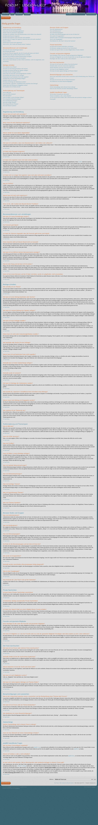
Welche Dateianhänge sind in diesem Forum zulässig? (62, 87)
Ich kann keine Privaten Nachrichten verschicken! (61, 46)
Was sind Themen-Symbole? (9, 105)
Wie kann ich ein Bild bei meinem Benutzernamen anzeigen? (17, 56)
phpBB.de (76, 749)
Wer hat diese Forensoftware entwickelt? (59, 94)
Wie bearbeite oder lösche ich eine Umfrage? (13, 75)
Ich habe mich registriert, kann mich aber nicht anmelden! (16, 37)
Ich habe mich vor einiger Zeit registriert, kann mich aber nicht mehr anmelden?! (22, 39)
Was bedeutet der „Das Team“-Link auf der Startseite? (62, 41)
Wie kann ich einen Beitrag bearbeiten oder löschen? (15, 68)
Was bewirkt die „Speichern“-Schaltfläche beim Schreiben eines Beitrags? (20, 83)
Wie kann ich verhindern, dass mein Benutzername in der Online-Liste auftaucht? (22, 34)
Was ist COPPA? (7, 41)
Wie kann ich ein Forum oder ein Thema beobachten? (62, 79)
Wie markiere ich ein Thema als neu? (11, 87)
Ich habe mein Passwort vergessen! (11, 36)
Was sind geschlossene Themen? (10, 104)
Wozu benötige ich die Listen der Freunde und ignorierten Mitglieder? (66, 55)
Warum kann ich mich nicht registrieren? (12, 42)
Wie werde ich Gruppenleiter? (57, 36)
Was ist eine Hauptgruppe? (56, 39)
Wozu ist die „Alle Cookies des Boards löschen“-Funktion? (17, 44)
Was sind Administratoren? (56, 29)
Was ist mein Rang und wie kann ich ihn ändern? (14, 58)
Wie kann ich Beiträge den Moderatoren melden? (14, 82)
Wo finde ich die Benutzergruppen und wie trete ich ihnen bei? (64, 34)
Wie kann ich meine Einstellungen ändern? (13, 50)
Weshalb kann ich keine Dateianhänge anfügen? (14, 78)
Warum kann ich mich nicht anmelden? (12, 29)
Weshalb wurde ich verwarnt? (10, 80)
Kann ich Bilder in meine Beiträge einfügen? (13, 97)
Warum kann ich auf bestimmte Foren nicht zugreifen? (16, 77)
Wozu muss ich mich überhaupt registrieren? (13, 31)
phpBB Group (37, 747)
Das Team (56, 782)
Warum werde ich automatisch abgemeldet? (13, 32)
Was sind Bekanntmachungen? (10, 100)
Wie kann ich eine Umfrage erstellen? (12, 72)
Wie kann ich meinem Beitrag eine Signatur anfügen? (15, 70)
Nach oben (6, 119)
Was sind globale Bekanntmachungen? (12, 99)
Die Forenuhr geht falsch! (9, 51)
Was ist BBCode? (7, 92)
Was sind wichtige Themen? (9, 102)
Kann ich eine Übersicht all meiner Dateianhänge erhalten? (64, 88)
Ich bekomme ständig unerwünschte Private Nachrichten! (63, 48)
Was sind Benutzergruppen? (56, 32)
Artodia (93, 787)
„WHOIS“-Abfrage (21, 766)
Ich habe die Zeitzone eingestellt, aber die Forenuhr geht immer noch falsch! (21, 53)
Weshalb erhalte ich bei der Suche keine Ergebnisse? (62, 66)
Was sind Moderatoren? (55, 31)
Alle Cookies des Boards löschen (66, 782)
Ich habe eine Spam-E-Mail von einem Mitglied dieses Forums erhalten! (67, 50)
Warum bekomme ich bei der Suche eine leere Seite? (62, 67)
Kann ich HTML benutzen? (9, 94)
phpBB (9, 787)
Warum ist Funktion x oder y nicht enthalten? (60, 96)
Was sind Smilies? (7, 95)
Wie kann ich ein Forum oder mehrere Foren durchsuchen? (64, 64)
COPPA (80, 161)
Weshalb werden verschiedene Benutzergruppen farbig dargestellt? (65, 37)
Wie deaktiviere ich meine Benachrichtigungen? (61, 81)
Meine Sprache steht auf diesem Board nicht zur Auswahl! (16, 54)
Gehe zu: (51, 779)
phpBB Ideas (71, 755)
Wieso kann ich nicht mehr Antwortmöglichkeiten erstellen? (17, 73)
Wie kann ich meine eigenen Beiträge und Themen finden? (64, 71)
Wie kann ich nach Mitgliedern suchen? (59, 69)
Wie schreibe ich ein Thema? (10, 67)
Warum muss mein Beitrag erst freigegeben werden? (15, 85)
